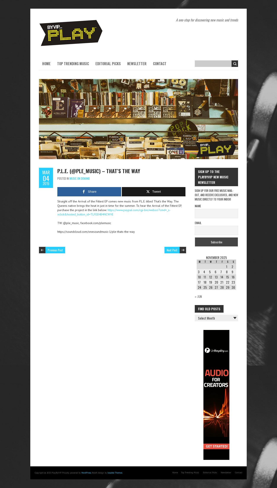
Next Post (172, 250)
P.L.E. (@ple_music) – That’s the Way (98, 171)
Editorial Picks (108, 63)
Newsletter (137, 63)
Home (46, 63)
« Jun (198, 296)
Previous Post (55, 250)
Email (198, 222)
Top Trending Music (73, 63)
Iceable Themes (115, 472)
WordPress (86, 472)
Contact (159, 63)
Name (198, 206)
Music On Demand (79, 178)
